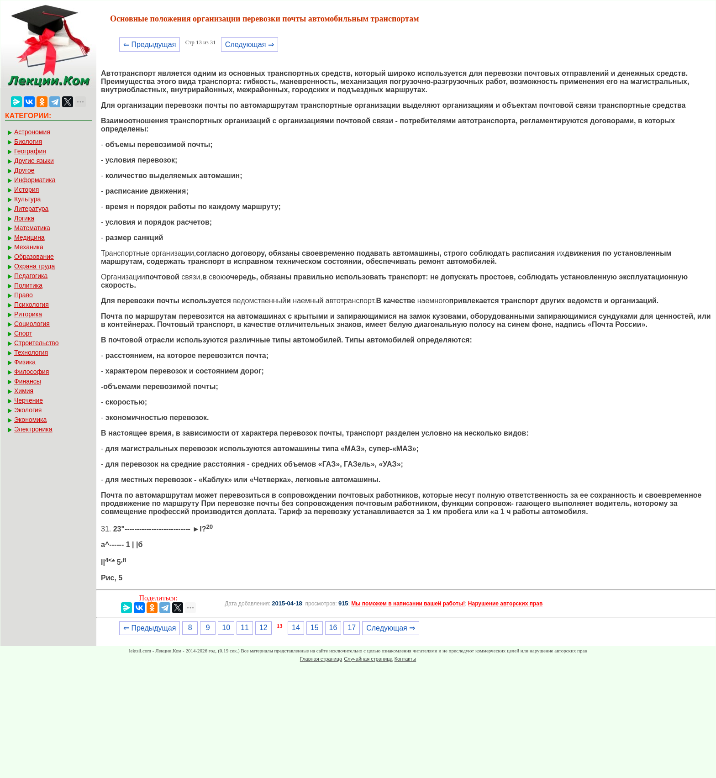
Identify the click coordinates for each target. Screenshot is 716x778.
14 (296, 627)
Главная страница (321, 659)
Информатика (34, 180)
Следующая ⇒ (249, 44)
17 (351, 627)
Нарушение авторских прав (505, 603)
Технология (31, 352)
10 (226, 627)
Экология (28, 410)
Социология (32, 323)
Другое (24, 170)
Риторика (28, 314)
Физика (25, 362)
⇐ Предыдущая (149, 44)
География (30, 151)
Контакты (405, 659)
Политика (28, 285)
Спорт (23, 333)
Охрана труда (34, 266)
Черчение (28, 400)
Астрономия (32, 132)
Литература (31, 208)
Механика (28, 247)
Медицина (29, 237)
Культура (27, 199)
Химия (23, 390)
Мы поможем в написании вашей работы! (408, 603)
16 (333, 627)
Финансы (27, 381)
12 (263, 627)
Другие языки (34, 160)
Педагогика (30, 275)
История (26, 189)
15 (315, 627)
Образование (34, 256)
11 (245, 627)
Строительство (36, 343)
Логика (24, 218)
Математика (32, 227)
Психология (31, 304)
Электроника (33, 429)
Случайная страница (368, 659)
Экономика (30, 419)
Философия (31, 371)
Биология (28, 141)
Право (23, 295)
